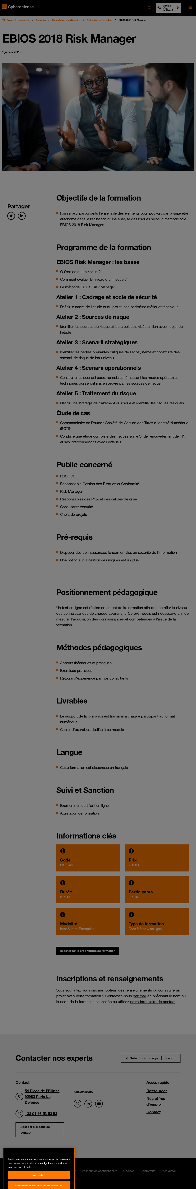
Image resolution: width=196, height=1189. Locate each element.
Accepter (39, 1182)
